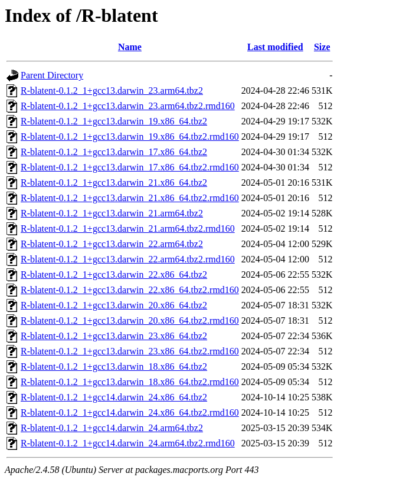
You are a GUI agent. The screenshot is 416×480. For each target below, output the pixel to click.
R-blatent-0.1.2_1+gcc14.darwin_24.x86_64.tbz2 (114, 397)
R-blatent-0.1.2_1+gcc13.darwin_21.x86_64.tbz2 (114, 182)
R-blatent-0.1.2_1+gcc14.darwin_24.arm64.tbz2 (112, 428)
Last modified (275, 47)
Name (130, 47)
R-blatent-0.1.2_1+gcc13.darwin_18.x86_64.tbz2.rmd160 (130, 382)
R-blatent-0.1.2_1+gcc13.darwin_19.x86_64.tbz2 (114, 121)
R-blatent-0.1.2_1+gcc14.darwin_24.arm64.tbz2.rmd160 (128, 443)
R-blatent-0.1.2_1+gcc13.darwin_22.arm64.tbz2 (112, 244)
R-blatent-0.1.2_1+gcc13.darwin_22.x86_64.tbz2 (114, 274)
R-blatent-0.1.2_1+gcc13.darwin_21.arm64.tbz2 (112, 213)
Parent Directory (52, 75)
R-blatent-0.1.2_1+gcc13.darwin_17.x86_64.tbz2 (114, 152)
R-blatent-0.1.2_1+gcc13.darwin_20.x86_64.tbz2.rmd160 (130, 320)
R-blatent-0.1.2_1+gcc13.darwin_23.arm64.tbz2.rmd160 (128, 106)
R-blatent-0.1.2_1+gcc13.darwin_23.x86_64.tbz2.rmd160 (130, 351)
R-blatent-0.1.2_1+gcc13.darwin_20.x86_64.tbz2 (114, 305)
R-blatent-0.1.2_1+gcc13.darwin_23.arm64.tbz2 (112, 91)
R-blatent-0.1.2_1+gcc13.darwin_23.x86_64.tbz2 (114, 336)
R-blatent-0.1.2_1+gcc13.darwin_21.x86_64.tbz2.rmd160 (130, 198)
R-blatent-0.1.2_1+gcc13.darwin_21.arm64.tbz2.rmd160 (128, 228)
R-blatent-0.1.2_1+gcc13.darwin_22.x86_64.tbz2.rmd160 (130, 290)
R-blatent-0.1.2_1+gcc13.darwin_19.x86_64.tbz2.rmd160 (130, 136)
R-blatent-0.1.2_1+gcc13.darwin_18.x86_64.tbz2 (114, 366)
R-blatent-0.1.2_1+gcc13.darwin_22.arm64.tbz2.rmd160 (128, 259)
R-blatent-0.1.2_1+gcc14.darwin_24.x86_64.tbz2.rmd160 (130, 412)
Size (322, 47)
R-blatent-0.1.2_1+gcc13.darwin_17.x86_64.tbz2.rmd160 (130, 167)
